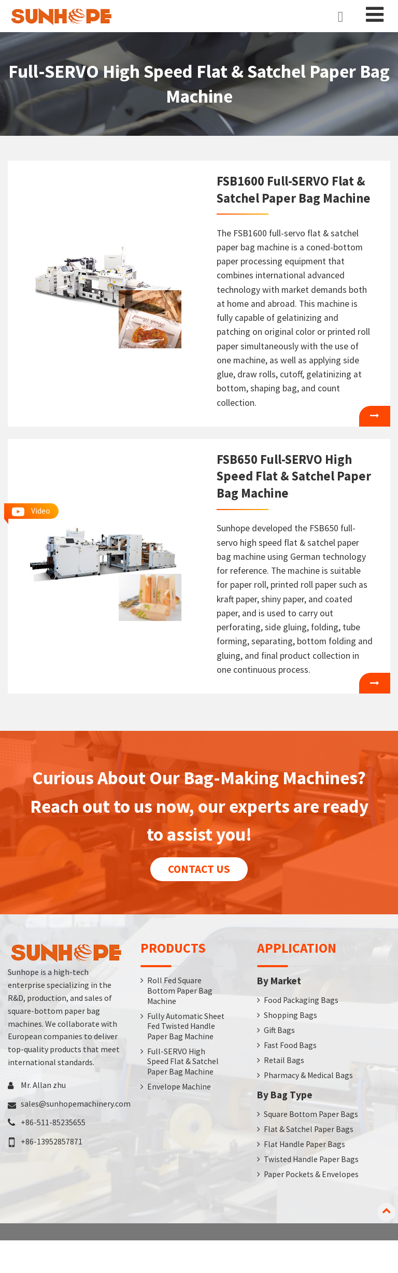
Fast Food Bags (290, 1075)
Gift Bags (279, 1060)
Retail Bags (284, 1091)
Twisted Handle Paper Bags (312, 1191)
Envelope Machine (179, 1128)
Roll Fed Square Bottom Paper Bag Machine (180, 1020)
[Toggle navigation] (375, 14)
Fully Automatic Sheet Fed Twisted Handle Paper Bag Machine (179, 1061)
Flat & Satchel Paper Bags (309, 1160)
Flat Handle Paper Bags (305, 1176)
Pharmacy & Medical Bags (309, 1106)
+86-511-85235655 (53, 1151)
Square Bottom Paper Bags (312, 1145)
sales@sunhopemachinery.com (76, 1132)
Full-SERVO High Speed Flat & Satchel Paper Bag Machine (183, 1103)
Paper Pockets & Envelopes (312, 1206)
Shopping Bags (290, 1045)
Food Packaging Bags (301, 1029)
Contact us (199, 897)
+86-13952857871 (51, 1170)
